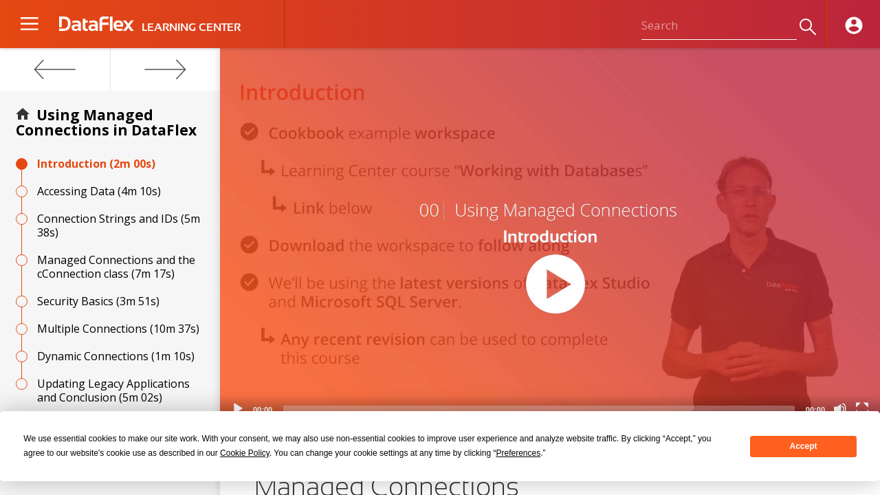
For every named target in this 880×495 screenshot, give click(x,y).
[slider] (539, 409)
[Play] (238, 409)
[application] (550, 235)
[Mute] (840, 409)
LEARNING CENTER (191, 27)
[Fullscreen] (862, 409)
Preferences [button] (518, 453)
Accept (803, 446)
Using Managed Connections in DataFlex (106, 122)
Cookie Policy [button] (245, 453)
